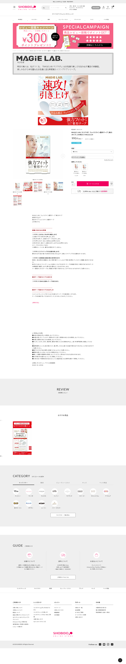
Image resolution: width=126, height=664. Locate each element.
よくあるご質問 (79, 628)
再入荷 (74, 6)
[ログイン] (104, 7)
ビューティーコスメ (63, 22)
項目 (72, 152)
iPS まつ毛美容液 (73, 9)
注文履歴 (57, 630)
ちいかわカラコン (79, 7)
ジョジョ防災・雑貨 (81, 6)
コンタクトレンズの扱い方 (41, 628)
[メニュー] (14, 7)
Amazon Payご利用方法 (20, 637)
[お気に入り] (108, 7)
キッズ (91, 22)
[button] (1, 424)
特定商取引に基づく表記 (103, 628)
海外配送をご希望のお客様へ (21, 640)
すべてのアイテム (44, 16)
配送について (16, 628)
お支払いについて (18, 626)
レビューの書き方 (17, 642)
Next (63, 159)
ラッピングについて (108, 163)
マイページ (57, 623)
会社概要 (77, 626)
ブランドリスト (77, 22)
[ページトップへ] (120, 660)
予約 (71, 6)
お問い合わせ (79, 633)
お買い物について (18, 623)
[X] (100, 660)
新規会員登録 (96, 7)
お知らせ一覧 (78, 623)
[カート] (112, 7)
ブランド (81, 604)
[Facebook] (112, 660)
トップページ (15, 54)
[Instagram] (108, 660)
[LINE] (104, 660)
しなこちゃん (72, 7)
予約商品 (20, 22)
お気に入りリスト (59, 626)
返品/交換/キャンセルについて (21, 630)
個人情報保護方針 (101, 626)
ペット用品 (106, 22)
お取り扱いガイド (38, 635)
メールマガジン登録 (80, 630)
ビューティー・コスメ (24, 54)
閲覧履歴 (57, 628)
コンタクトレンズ (81, 16)
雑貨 (48, 22)
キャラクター (34, 22)
